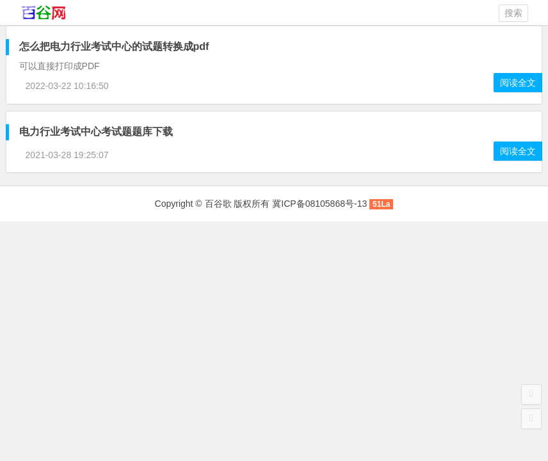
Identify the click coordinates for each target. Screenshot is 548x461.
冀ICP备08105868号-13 (319, 203)
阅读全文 (518, 82)
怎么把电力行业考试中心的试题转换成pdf (114, 46)
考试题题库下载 (96, 131)
